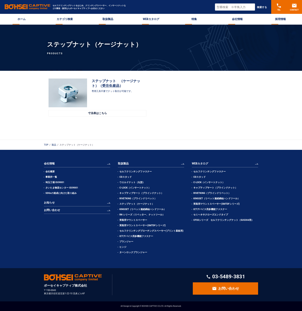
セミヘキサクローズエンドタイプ (210, 214)
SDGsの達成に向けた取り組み (61, 193)
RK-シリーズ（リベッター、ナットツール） (142, 214)
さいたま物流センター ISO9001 (61, 187)
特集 (194, 19)
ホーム (22, 19)
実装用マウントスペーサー (133, 220)
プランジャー (126, 241)
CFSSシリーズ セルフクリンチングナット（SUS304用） (223, 220)
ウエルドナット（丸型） (133, 182)
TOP (46, 145)
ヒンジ (122, 247)
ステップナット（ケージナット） (136, 204)
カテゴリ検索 (65, 19)
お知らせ (49, 202)
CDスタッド (125, 177)
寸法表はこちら (97, 113)
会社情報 (237, 19)
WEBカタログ (151, 19)
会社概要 (50, 171)
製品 (54, 145)
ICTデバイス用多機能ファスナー (136, 236)
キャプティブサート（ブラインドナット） (141, 193)
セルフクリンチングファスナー (135, 171)
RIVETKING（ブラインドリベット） (138, 198)
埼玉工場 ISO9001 (54, 182)
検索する (262, 7)
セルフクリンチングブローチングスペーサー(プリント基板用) (151, 230)
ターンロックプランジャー (133, 252)
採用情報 (280, 19)
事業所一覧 (51, 177)
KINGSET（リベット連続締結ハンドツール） (142, 209)
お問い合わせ (52, 210)
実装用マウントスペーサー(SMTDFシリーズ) (142, 225)
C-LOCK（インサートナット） (135, 187)
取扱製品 (107, 19)
